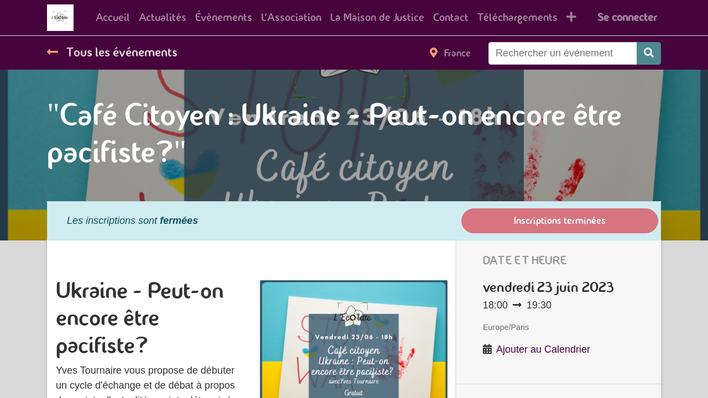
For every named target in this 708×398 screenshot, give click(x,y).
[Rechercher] (649, 53)
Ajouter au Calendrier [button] (543, 349)
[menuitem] (112, 17)
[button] (571, 17)
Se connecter (627, 17)
